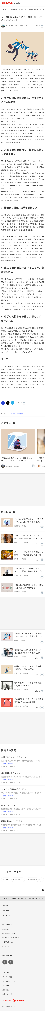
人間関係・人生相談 (16, 9)
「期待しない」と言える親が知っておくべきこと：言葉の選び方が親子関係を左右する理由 (28, 635)
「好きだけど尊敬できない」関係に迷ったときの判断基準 (28, 586)
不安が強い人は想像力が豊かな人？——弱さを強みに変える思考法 (28, 570)
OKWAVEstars (32, 879)
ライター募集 (7, 977)
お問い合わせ (7, 994)
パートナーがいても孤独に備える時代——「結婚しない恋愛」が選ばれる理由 (28, 553)
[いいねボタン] (42, 26)
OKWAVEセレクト (9, 933)
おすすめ (8, 423)
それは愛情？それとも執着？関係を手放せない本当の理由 (28, 700)
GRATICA (5, 946)
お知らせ (5, 972)
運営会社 (5, 990)
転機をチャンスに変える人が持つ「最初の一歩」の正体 (28, 667)
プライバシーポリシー (10, 981)
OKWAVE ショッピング (10, 938)
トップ (3, 9)
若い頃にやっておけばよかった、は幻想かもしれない (28, 684)
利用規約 (5, 985)
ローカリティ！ (18, 879)
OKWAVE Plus (7, 942)
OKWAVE (5, 929)
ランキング (6, 915)
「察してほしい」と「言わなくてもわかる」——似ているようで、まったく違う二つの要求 (28, 537)
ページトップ (38, 890)
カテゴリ (5, 906)
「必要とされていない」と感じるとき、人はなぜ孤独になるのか (16, 459)
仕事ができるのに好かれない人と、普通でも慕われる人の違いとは (28, 651)
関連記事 (8, 512)
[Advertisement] (22, 489)
